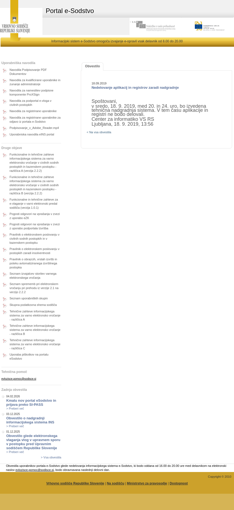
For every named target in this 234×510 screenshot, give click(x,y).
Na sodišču (115, 483)
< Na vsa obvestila (99, 132)
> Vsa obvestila (51, 457)
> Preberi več (15, 408)
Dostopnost (179, 483)
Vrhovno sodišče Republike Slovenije (75, 483)
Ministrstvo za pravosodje (147, 483)
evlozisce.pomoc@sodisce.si (18, 378)
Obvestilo (92, 66)
